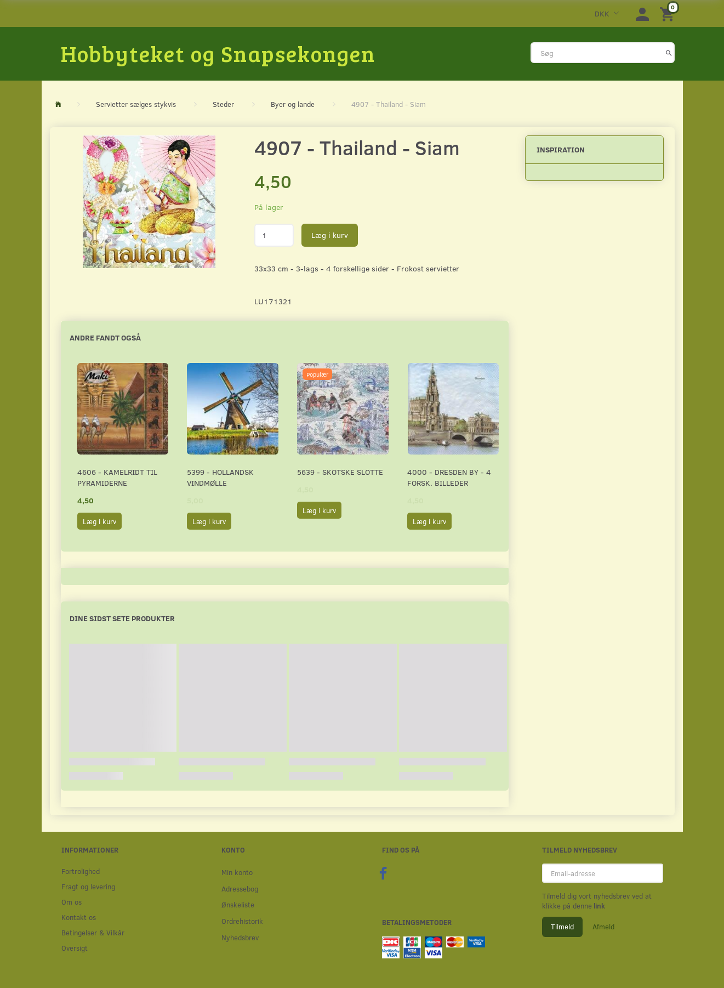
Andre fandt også (105, 337)
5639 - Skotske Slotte (340, 472)
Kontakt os (78, 917)
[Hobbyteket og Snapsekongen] (218, 53)
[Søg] (669, 52)
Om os (71, 901)
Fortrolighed (80, 871)
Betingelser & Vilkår (92, 932)
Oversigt (74, 947)
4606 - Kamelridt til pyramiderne (117, 477)
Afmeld (603, 927)
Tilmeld (562, 927)
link (598, 906)
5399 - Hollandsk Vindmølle (220, 477)
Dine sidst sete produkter (122, 618)
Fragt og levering (88, 886)
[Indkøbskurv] (668, 13)
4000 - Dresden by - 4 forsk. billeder (449, 477)
